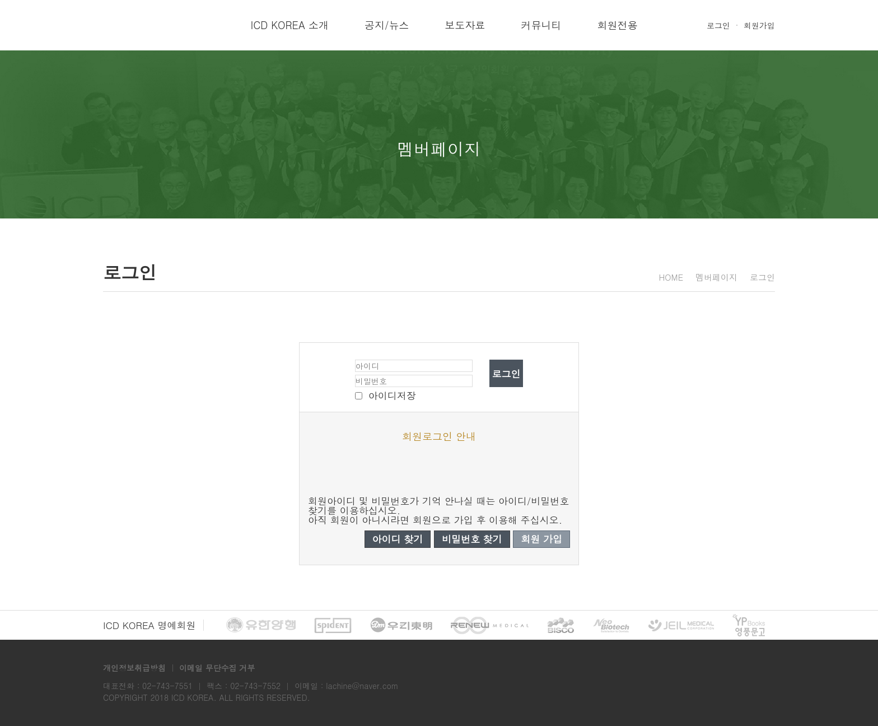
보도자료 (465, 25)
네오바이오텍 (611, 625)
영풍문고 (748, 625)
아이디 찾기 (397, 539)
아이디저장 (392, 396)
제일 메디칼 (681, 625)
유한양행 (261, 625)
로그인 (718, 25)
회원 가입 (541, 539)
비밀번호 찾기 (472, 539)
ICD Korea (142, 25)
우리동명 (401, 625)
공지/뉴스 (387, 25)
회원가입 (759, 25)
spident (333, 625)
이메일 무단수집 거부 (217, 667)
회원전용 (617, 25)
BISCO (561, 625)
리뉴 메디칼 (490, 625)
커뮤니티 (541, 25)
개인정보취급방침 (134, 667)
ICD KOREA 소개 (290, 25)
